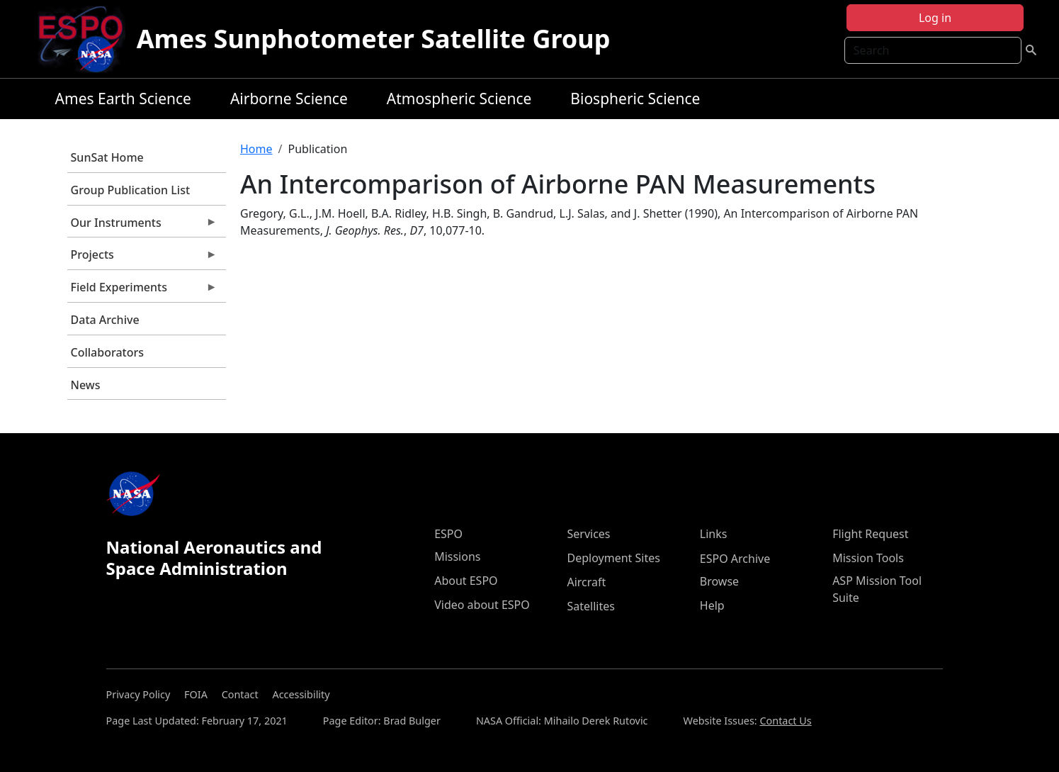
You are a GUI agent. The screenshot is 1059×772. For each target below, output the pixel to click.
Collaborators (107, 352)
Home (256, 149)
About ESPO (465, 580)
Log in (935, 18)
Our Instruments (142, 226)
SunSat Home (107, 157)
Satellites (590, 606)
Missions (457, 556)
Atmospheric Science (459, 98)
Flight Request (870, 534)
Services (588, 534)
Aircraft (586, 582)
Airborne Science (289, 98)
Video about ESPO (482, 604)
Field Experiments (142, 290)
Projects (142, 258)
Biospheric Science (635, 98)
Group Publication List (131, 190)
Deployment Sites (613, 558)
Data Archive (105, 320)
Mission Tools (868, 558)
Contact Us (785, 720)
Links (713, 534)
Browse (719, 581)
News (86, 385)
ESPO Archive (735, 558)
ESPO (448, 534)
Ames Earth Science (123, 98)
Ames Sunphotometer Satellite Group (374, 38)
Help (712, 605)
